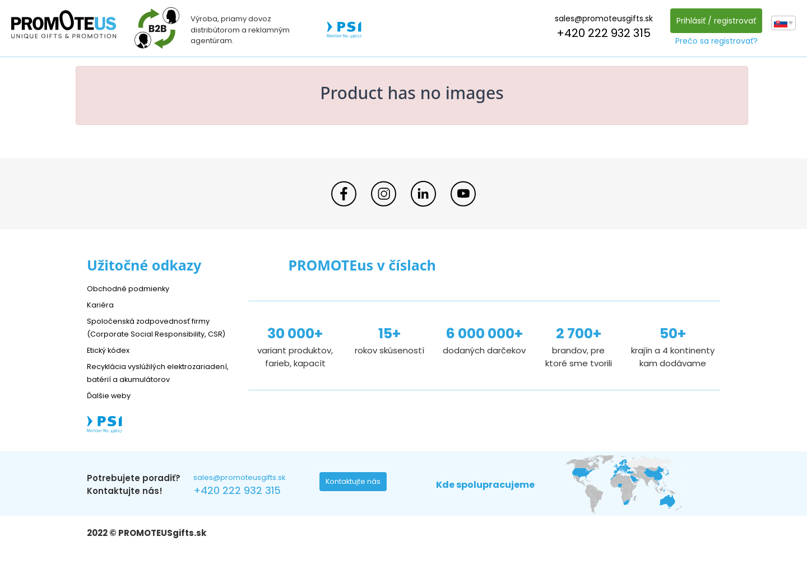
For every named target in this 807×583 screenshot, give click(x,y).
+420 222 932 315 (601, 33)
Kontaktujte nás (356, 510)
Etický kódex (112, 363)
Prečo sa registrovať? (713, 40)
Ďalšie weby (112, 421)
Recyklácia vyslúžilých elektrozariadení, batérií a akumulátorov (140, 392)
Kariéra (101, 304)
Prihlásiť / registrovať (713, 20)
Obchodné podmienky (133, 288)
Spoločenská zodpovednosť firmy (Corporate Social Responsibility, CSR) (156, 333)
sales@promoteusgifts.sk (601, 18)
